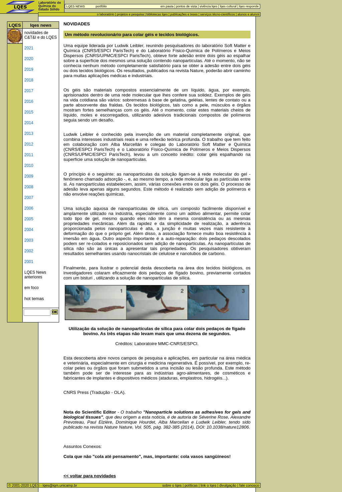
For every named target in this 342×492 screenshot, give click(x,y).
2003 (28, 240)
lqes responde (248, 6)
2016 (28, 101)
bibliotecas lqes (157, 14)
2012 (28, 144)
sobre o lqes (172, 485)
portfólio (101, 6)
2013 (28, 133)
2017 (28, 90)
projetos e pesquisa (130, 14)
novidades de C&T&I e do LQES (40, 35)
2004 (28, 229)
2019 (28, 69)
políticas (191, 485)
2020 (28, 58)
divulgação (227, 485)
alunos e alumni (248, 14)
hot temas (34, 298)
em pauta (167, 6)
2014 (28, 122)
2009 (28, 176)
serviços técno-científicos (217, 14)
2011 (28, 155)
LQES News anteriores (35, 274)
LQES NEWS (75, 6)
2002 (28, 251)
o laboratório (105, 14)
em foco (31, 287)
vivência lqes (208, 6)
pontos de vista (186, 6)
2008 (28, 187)
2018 (28, 80)
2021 (28, 48)
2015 (28, 112)
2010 (28, 165)
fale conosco (249, 485)
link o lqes (208, 485)
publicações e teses (184, 14)
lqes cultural (227, 6)
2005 (28, 219)
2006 (28, 208)
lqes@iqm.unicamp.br (60, 485)
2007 (28, 197)
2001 (28, 261)
